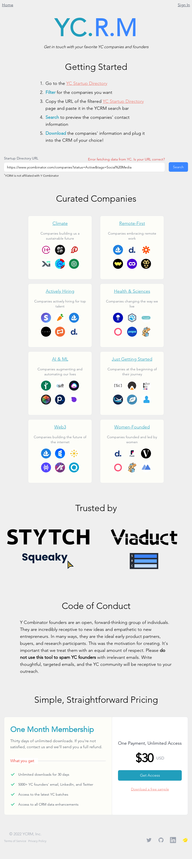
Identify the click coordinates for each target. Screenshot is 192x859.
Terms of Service (15, 841)
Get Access (150, 775)
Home (7, 4)
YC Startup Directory (86, 83)
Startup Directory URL (21, 158)
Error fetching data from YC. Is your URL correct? (126, 159)
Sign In (184, 4)
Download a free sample (150, 789)
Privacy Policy (37, 841)
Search (178, 167)
